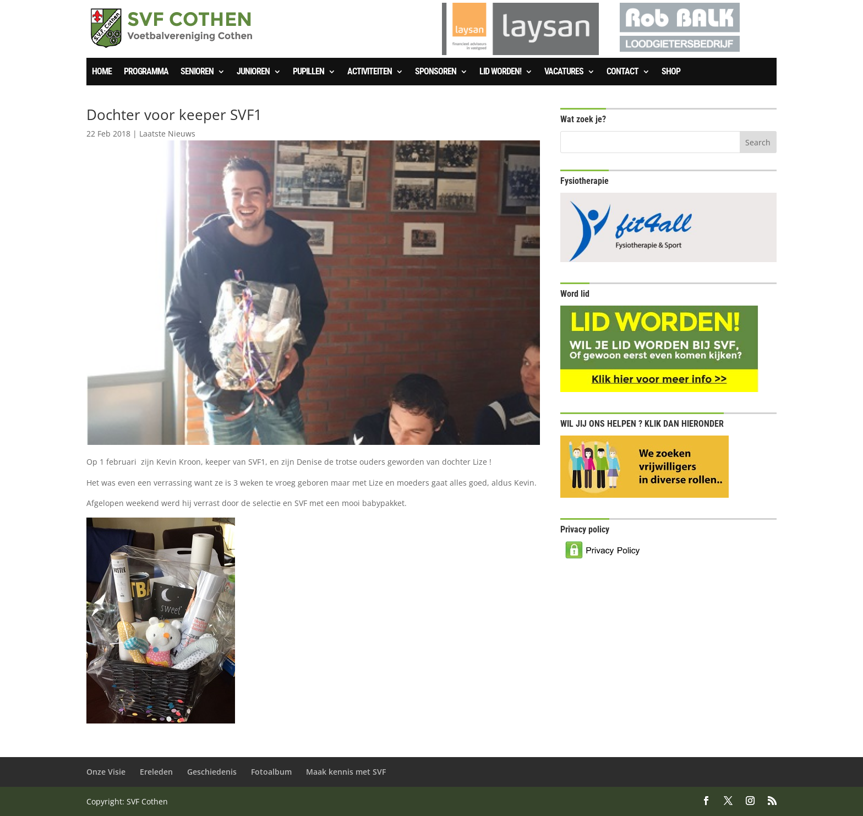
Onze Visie (105, 771)
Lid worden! (500, 72)
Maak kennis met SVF (346, 771)
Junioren (253, 72)
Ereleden (156, 771)
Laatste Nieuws (167, 133)
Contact (622, 72)
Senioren (197, 72)
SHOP (671, 72)
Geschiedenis (212, 771)
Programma (146, 72)
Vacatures (563, 72)
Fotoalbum (271, 771)
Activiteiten (369, 72)
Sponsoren (435, 72)
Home (102, 72)
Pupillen (308, 72)
